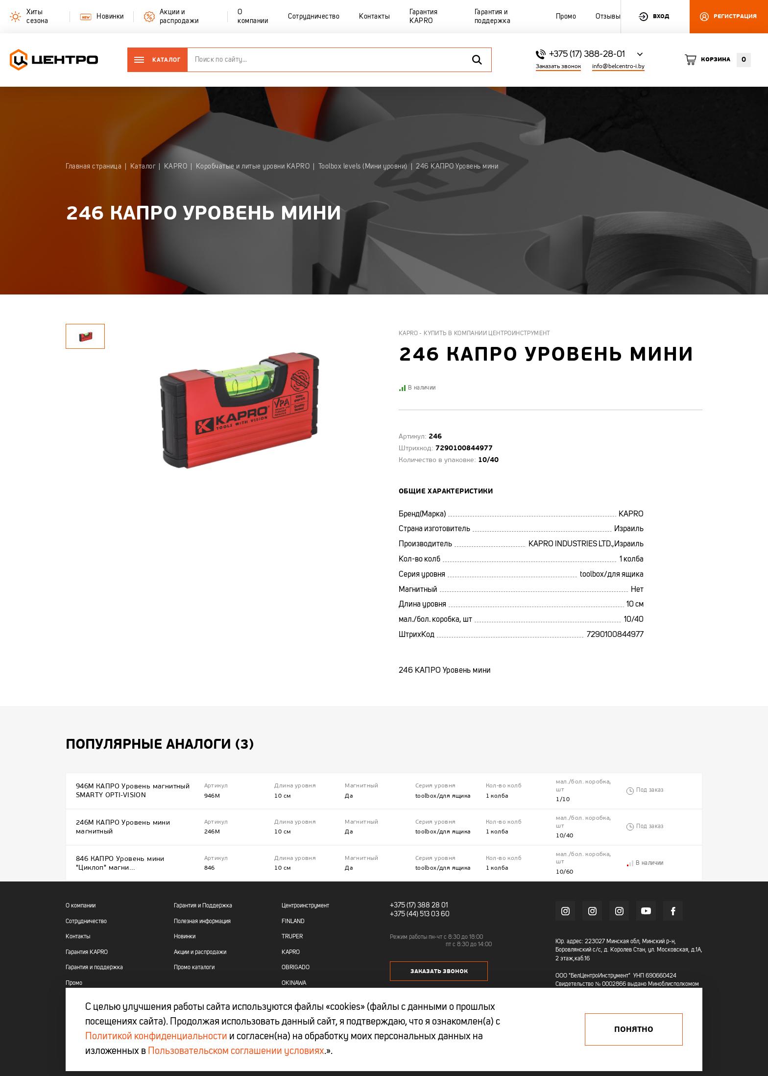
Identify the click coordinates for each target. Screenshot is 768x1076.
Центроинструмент (305, 906)
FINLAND (293, 922)
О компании (81, 906)
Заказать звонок (558, 66)
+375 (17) (403, 905)
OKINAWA (294, 983)
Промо (74, 983)
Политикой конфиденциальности (156, 1037)
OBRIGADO (296, 968)
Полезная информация (202, 922)
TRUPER (292, 937)
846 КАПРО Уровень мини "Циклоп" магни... (120, 863)
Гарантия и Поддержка (203, 906)
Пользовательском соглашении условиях (236, 1051)
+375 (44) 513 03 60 (420, 914)
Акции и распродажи (200, 952)
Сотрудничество (86, 922)
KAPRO (291, 952)
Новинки (184, 937)
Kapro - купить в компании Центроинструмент (475, 334)
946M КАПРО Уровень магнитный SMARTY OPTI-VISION (133, 790)
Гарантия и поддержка (94, 968)
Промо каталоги (194, 968)
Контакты (78, 937)
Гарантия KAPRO (87, 952)
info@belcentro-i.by (618, 66)
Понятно (633, 1029)
